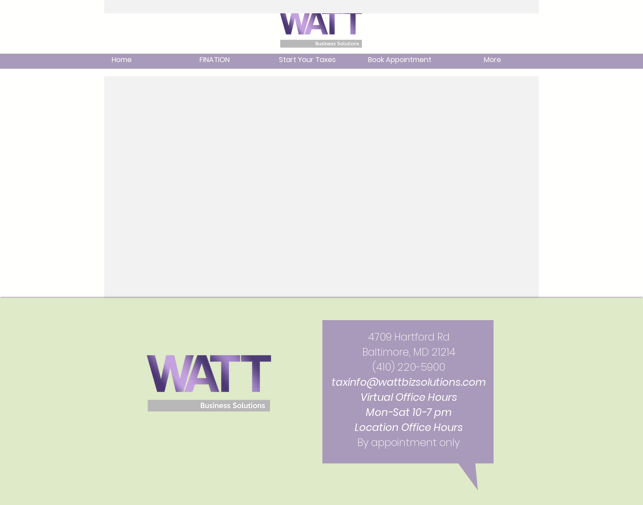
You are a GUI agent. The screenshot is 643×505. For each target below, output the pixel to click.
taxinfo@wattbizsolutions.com (409, 382)
